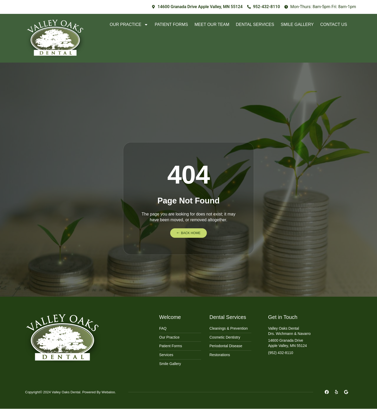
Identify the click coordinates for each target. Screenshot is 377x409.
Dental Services (255, 24)
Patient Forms (171, 24)
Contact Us (333, 24)
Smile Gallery (297, 24)
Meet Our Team (212, 24)
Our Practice (129, 24)
